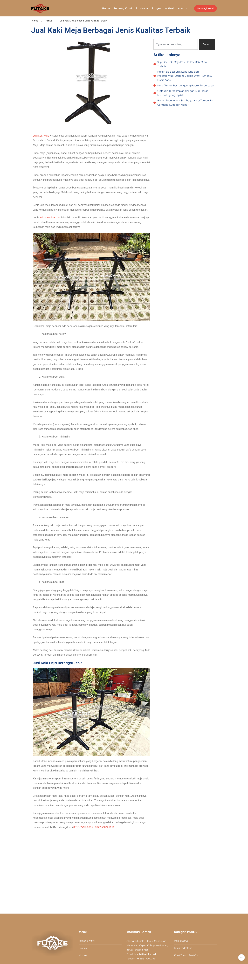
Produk (140, 8)
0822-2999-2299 (105, 827)
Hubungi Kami (205, 8)
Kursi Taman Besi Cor (186, 955)
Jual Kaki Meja (41, 135)
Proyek (156, 8)
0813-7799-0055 (83, 827)
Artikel (169, 8)
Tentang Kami (123, 8)
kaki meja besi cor (50, 217)
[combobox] (175, 44)
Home (106, 8)
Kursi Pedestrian (183, 948)
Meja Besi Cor (181, 940)
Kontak (182, 8)
